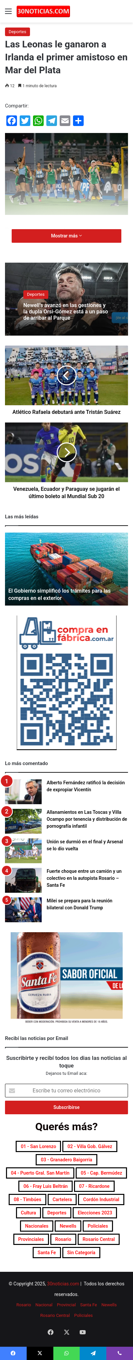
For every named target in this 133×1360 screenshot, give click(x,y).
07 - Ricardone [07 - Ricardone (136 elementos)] (94, 1186)
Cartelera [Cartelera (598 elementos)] (62, 1199)
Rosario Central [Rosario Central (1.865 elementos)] (99, 1239)
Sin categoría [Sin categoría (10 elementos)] (81, 1252)
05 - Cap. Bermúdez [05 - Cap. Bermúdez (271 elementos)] (101, 1173)
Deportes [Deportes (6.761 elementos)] (56, 1212)
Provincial (66, 1304)
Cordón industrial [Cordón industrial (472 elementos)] (101, 1199)
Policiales (83, 1315)
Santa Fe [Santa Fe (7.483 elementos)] (47, 1252)
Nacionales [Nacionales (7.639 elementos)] (36, 1226)
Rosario (23, 1304)
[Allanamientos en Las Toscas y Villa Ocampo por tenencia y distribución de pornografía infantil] (23, 821)
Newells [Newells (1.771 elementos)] (68, 1226)
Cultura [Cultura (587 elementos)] (28, 1212)
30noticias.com (63, 1283)
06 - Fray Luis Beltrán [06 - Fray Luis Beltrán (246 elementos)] (45, 1186)
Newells (109, 1304)
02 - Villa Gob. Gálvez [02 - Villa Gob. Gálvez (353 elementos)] (89, 1146)
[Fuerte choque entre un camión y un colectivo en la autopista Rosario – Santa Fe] (23, 880)
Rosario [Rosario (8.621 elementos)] (63, 1239)
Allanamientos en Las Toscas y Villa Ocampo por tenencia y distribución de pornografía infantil (87, 819)
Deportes (17, 31)
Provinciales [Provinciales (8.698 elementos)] (31, 1239)
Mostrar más (66, 235)
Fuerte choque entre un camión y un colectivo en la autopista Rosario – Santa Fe (84, 878)
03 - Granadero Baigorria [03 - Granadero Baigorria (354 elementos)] (66, 1159)
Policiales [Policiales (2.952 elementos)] (98, 1226)
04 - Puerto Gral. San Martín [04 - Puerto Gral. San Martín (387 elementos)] (40, 1173)
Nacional (43, 1304)
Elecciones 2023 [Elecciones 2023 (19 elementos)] (95, 1212)
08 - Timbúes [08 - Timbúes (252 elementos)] (27, 1199)
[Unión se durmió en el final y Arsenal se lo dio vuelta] (23, 850)
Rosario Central (55, 1315)
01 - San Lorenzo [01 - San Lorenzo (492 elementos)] (38, 1146)
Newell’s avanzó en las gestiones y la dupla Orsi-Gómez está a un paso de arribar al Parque (65, 311)
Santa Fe (88, 1304)
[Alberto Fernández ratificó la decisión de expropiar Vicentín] (23, 791)
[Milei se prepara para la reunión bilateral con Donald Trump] (23, 909)
